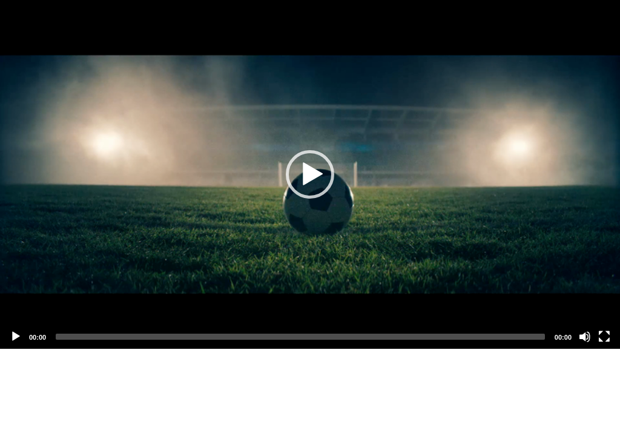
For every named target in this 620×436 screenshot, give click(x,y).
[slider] (300, 337)
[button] (310, 174)
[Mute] (585, 337)
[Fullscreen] (604, 337)
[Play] (16, 337)
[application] (310, 174)
